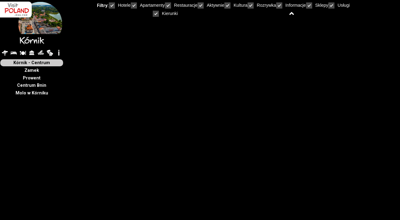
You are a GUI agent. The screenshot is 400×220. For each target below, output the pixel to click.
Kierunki (165, 13)
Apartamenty (148, 5)
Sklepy (317, 5)
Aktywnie (211, 5)
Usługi (339, 5)
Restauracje (181, 5)
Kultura (236, 5)
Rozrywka (262, 5)
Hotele (120, 5)
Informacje (291, 5)
